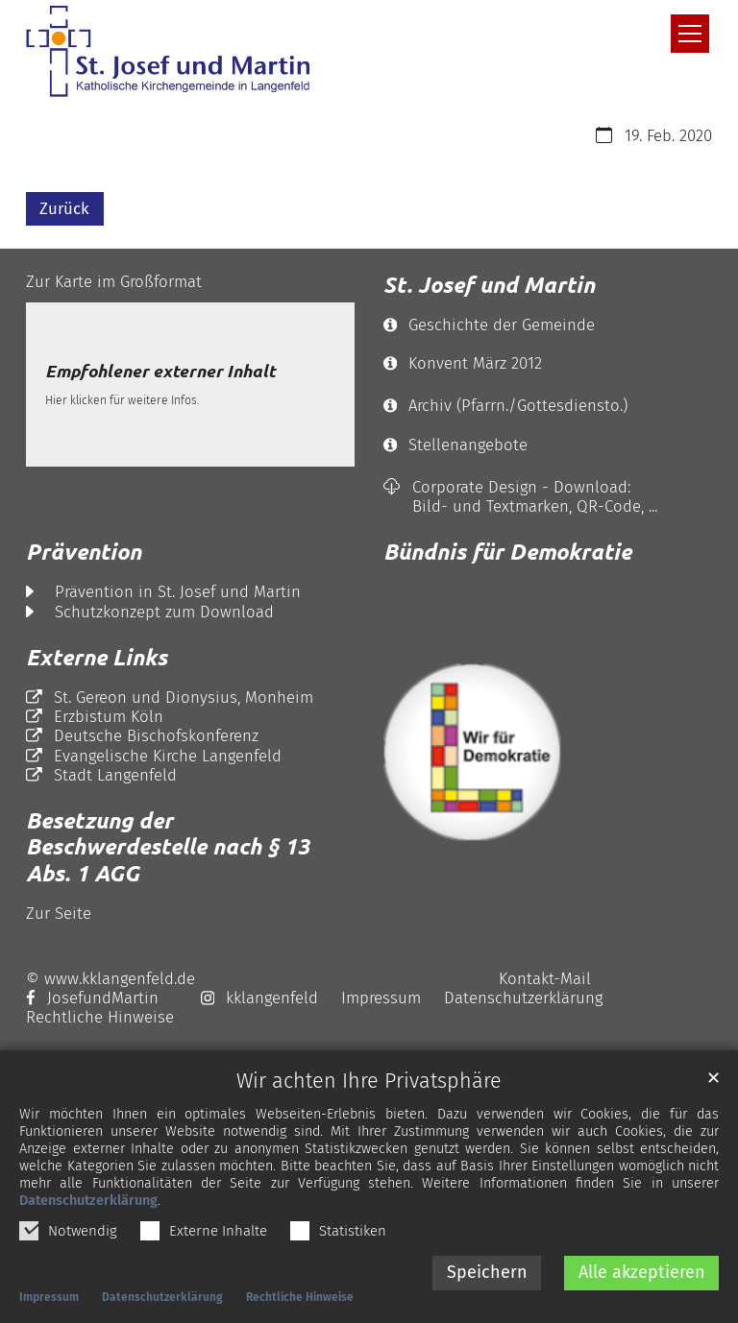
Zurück (64, 208)
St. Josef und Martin (489, 285)
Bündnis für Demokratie (507, 551)
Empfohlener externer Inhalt (160, 371)
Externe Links (96, 657)
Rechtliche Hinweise (300, 1300)
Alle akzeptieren (641, 1275)
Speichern (487, 1275)
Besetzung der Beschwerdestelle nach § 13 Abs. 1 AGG (167, 846)
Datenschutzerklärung (88, 1203)
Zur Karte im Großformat (114, 281)
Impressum (49, 1300)
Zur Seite (58, 913)
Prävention (83, 552)
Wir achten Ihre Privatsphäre (369, 1084)
